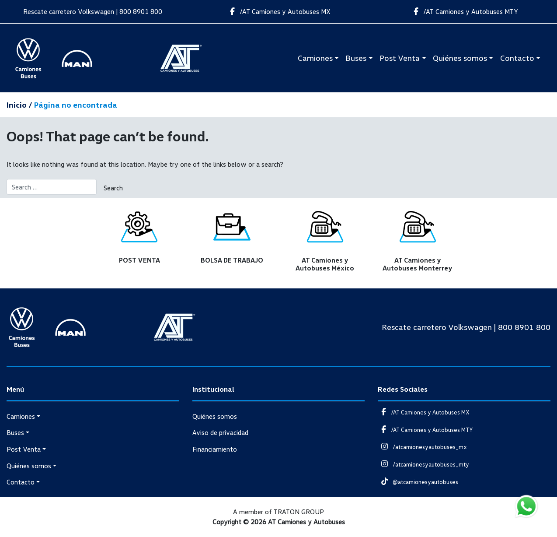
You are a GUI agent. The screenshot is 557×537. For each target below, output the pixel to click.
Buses (355, 58)
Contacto (517, 58)
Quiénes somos (460, 58)
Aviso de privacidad (220, 432)
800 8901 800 (140, 11)
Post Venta (399, 58)
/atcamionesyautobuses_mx (422, 446)
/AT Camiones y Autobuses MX (278, 11)
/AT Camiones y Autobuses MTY (464, 11)
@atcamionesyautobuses (418, 481)
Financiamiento (214, 449)
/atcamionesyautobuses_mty (423, 464)
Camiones (315, 58)
